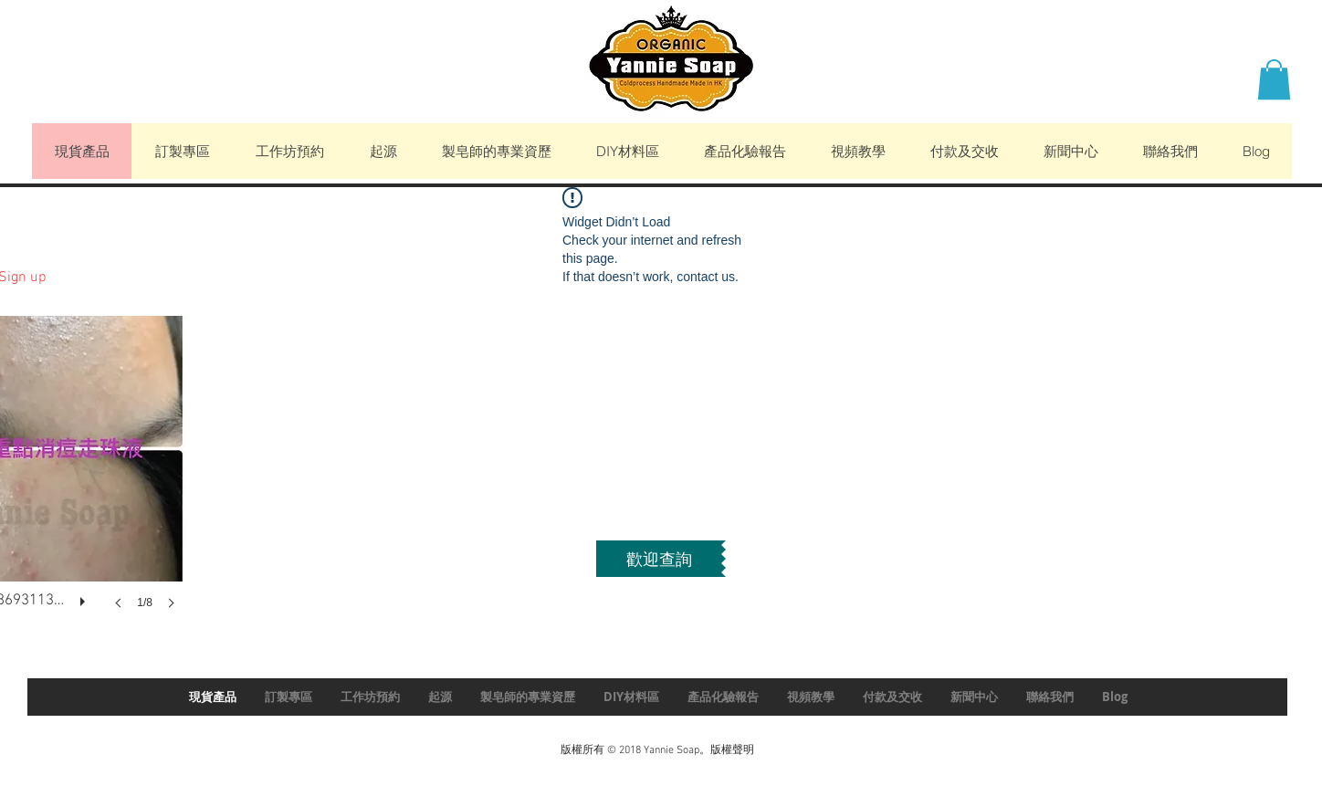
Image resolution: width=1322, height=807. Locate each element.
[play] (85, 597)
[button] (1274, 79)
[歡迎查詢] (658, 558)
